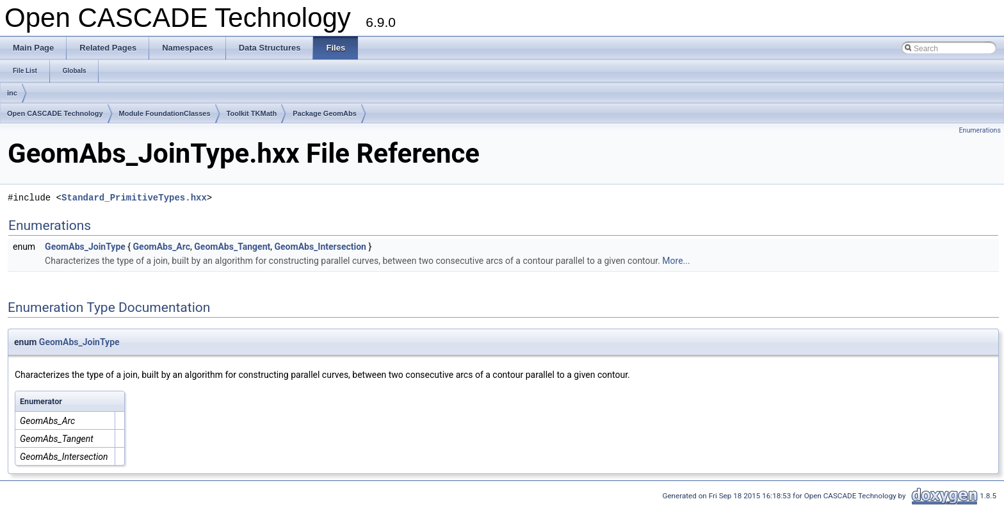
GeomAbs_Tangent (232, 246)
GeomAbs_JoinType (85, 246)
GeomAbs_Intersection (320, 246)
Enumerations (980, 130)
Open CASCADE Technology (55, 113)
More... (676, 261)
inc (12, 93)
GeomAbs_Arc (162, 246)
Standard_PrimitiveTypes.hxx (134, 198)
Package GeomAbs (325, 113)
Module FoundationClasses (165, 113)
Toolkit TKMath (252, 113)
